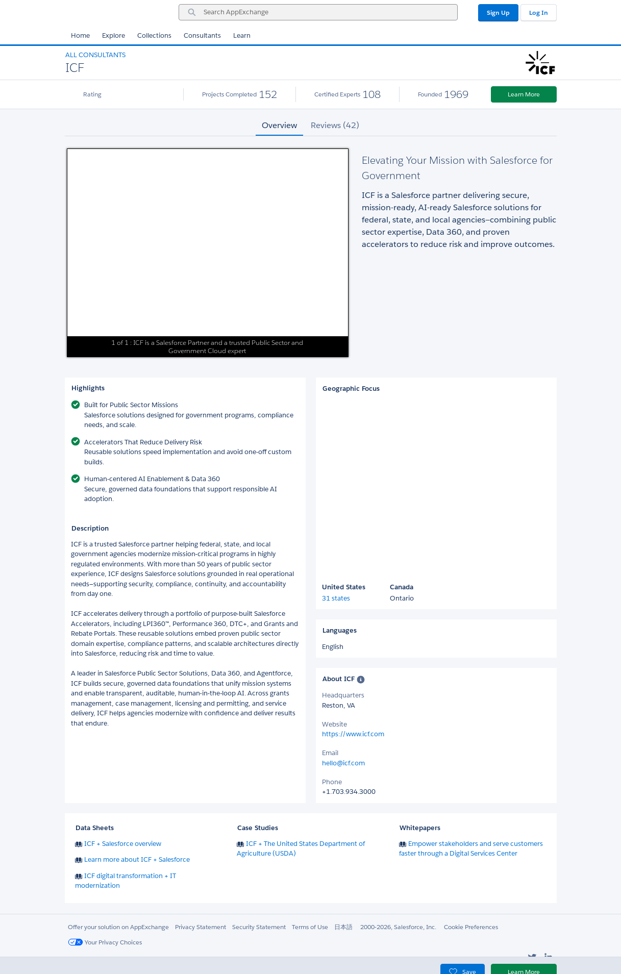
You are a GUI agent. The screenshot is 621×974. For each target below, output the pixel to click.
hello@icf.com (343, 763)
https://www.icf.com (353, 734)
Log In (538, 12)
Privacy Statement (200, 926)
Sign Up (498, 12)
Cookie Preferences (471, 926)
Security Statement (259, 926)
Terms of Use (310, 926)
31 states (336, 598)
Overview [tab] (279, 125)
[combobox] (318, 12)
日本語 (343, 926)
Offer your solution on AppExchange (118, 926)
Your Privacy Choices (105, 942)
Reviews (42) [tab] (335, 125)
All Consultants (95, 55)
